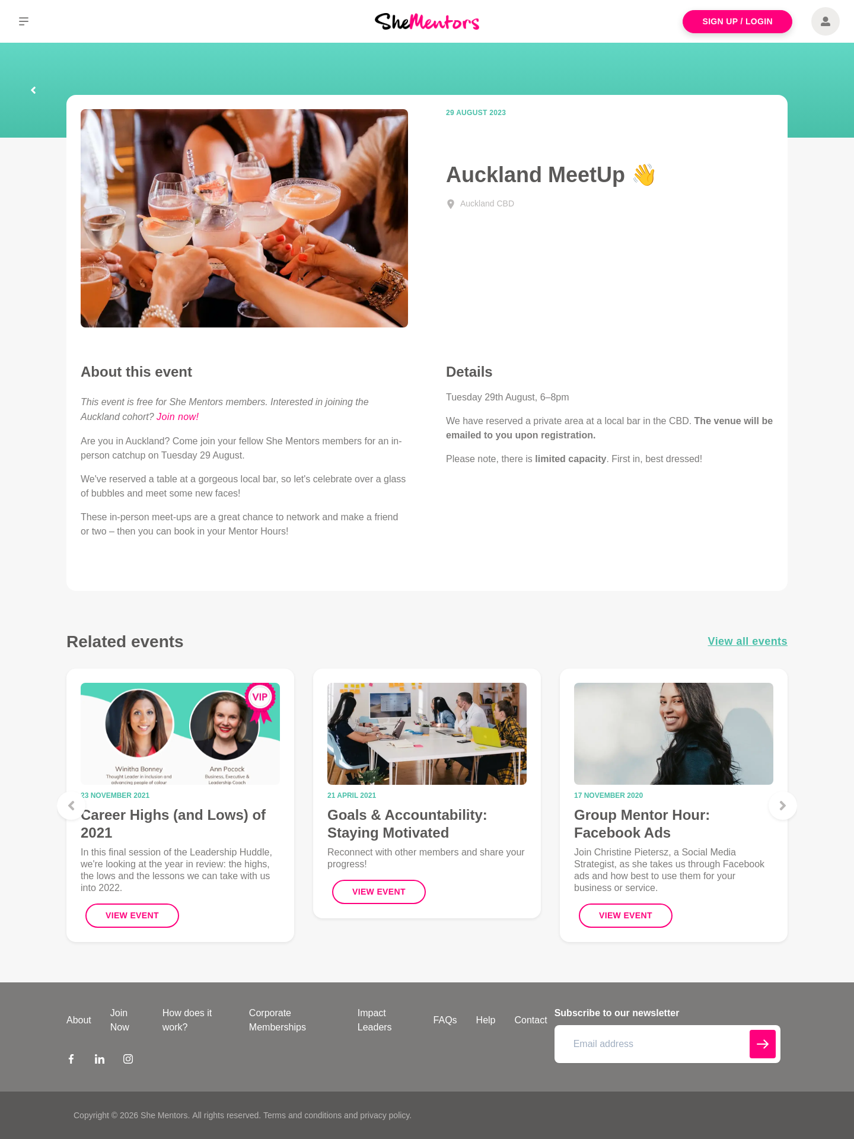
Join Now (119, 1020)
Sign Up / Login (737, 21)
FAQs (445, 1020)
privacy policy (384, 1115)
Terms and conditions (302, 1115)
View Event (132, 915)
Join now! (178, 417)
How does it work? (187, 1020)
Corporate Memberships (277, 1020)
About (78, 1020)
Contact (531, 1020)
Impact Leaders (375, 1020)
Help (486, 1020)
